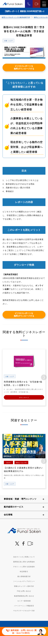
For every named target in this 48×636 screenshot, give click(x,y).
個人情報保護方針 (24, 576)
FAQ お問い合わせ (24, 591)
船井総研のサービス (13, 507)
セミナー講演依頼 (24, 601)
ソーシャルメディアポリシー (24, 581)
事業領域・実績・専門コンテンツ (20, 499)
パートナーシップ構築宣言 (24, 606)
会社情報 (8, 515)
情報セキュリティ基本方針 (24, 586)
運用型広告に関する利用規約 (24, 562)
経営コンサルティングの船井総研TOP (16, 17)
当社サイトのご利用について (24, 557)
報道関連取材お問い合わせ (24, 596)
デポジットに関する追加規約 (24, 567)
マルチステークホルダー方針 (24, 611)
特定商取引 (24, 571)
